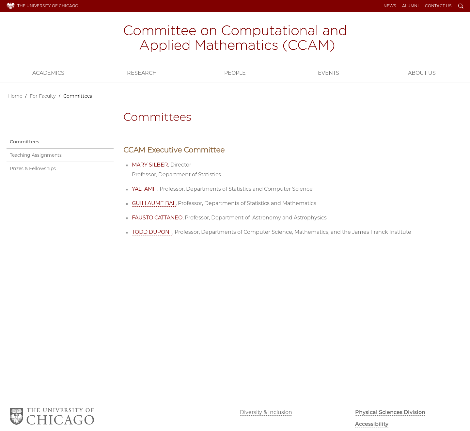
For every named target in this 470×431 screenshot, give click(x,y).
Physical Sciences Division (390, 412)
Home (15, 96)
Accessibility (371, 424)
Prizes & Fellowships (33, 168)
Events (328, 73)
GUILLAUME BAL (154, 203)
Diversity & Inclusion (266, 412)
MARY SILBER (150, 165)
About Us (422, 73)
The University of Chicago (47, 5)
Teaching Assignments (36, 155)
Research (142, 73)
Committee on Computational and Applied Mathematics (235, 38)
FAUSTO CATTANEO (157, 218)
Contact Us (438, 6)
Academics (48, 73)
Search (460, 6)
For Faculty (43, 96)
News (390, 6)
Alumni (410, 6)
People (235, 73)
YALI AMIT (144, 189)
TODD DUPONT (152, 232)
